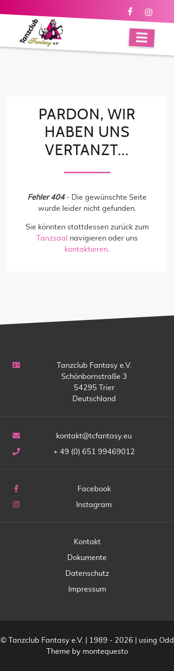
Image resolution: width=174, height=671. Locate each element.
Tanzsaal (52, 238)
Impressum (87, 589)
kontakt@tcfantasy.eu (94, 436)
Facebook (94, 489)
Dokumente (87, 557)
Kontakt (87, 542)
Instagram (94, 504)
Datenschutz (87, 573)
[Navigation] (142, 37)
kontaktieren (86, 249)
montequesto (105, 651)
